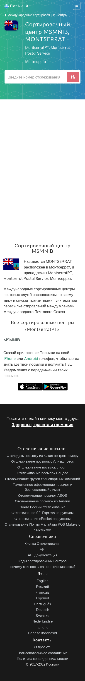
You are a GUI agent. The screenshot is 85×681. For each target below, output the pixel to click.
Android (31, 358)
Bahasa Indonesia (42, 633)
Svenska (42, 615)
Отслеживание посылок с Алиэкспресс (42, 461)
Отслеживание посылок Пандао (42, 473)
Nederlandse (42, 621)
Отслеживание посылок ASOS (42, 495)
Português (42, 604)
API (42, 549)
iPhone (9, 358)
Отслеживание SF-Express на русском (42, 513)
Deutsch (42, 610)
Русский (42, 586)
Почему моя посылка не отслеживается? (42, 567)
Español (42, 598)
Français (43, 592)
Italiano (42, 627)
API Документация (42, 555)
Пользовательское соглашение (42, 653)
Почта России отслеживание (42, 507)
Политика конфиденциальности (42, 658)
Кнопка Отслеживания (42, 543)
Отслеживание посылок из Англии (42, 501)
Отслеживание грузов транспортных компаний (42, 479)
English (43, 581)
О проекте (42, 647)
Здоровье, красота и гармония (42, 424)
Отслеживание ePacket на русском (42, 518)
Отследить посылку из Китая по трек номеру (42, 455)
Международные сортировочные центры (36, 15)
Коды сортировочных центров (42, 561)
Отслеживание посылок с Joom (42, 467)
